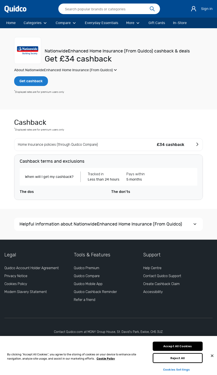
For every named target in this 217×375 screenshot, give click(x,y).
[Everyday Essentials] (101, 23)
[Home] (11, 23)
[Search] (152, 9)
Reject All (177, 360)
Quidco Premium (86, 268)
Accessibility (153, 292)
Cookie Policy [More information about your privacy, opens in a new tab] (106, 360)
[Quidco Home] (15, 9)
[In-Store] (179, 23)
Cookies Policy (15, 284)
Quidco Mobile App (88, 284)
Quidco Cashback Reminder (95, 292)
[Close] (212, 357)
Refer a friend (84, 300)
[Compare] (66, 23)
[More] (133, 23)
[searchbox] (109, 9)
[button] (108, 70)
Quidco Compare (87, 276)
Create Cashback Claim (161, 284)
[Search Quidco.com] (106, 9)
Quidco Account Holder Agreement (31, 268)
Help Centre (152, 268)
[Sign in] (193, 9)
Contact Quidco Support (162, 276)
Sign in (207, 9)
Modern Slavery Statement (25, 292)
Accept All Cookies (177, 348)
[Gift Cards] (157, 23)
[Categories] (35, 23)
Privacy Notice (15, 276)
